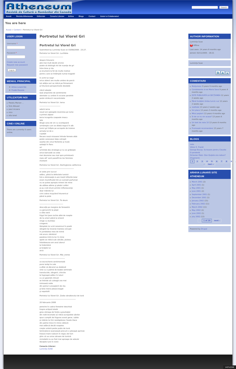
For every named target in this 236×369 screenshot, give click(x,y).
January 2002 (198, 201)
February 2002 (198, 204)
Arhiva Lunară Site (18, 87)
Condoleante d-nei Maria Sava (205, 89)
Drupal (204, 229)
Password (12, 53)
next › (217, 220)
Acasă (8, 16)
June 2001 (196, 191)
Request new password (17, 65)
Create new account (16, 62)
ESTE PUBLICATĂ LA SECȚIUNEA (206, 95)
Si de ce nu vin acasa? (202, 117)
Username (12, 44)
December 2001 (199, 197)
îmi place (196, 110)
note (192, 144)
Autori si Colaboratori (109, 16)
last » (211, 164)
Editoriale (41, 16)
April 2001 (196, 185)
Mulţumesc (197, 86)
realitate (195, 107)
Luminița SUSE (46, 349)
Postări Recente (17, 90)
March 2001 (197, 182)
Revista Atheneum (23, 17)
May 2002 (196, 210)
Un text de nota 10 (200, 122)
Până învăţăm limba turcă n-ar (205, 101)
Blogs (81, 16)
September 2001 (199, 194)
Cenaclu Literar (56, 17)
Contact (92, 16)
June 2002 (196, 213)
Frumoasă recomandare (202, 128)
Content (17, 30)
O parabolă (195, 153)
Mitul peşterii (198, 113)
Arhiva (71, 16)
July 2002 (196, 217)
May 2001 (196, 188)
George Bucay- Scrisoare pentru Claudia (208, 150)
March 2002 (197, 207)
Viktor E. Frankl (197, 147)
